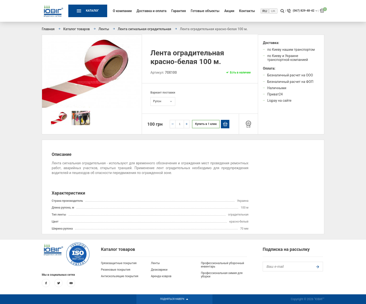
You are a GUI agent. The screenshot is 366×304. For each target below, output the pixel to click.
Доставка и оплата (152, 11)
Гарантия (178, 11)
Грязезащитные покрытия (119, 263)
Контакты (247, 11)
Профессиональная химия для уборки (222, 274)
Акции (229, 11)
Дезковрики (159, 269)
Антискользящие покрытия (119, 276)
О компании (122, 11)
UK (273, 11)
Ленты (155, 263)
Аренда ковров (161, 276)
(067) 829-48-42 (303, 10)
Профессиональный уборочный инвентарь (222, 264)
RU (264, 11)
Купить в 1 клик (206, 124)
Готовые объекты (205, 11)
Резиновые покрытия (115, 269)
